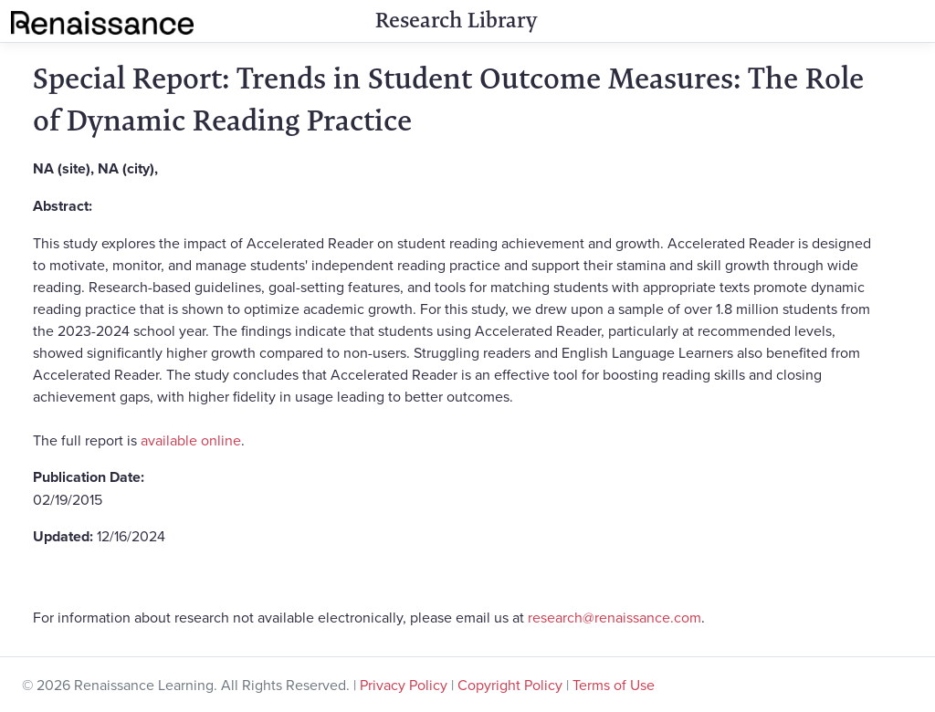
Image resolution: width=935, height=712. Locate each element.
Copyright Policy (509, 685)
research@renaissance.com (614, 617)
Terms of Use (614, 685)
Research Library (456, 20)
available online (191, 440)
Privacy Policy (403, 685)
